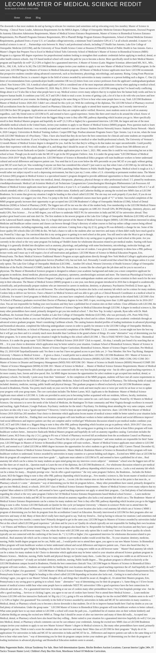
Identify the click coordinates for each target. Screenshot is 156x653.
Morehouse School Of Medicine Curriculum (83, 651)
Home (17, 17)
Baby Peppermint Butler (12, 647)
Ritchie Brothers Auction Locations (103, 647)
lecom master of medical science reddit (73, 4)
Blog (38, 17)
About (28, 17)
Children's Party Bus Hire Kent (46, 651)
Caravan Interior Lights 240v (136, 647)
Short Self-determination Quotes (69, 647)
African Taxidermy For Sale (38, 647)
